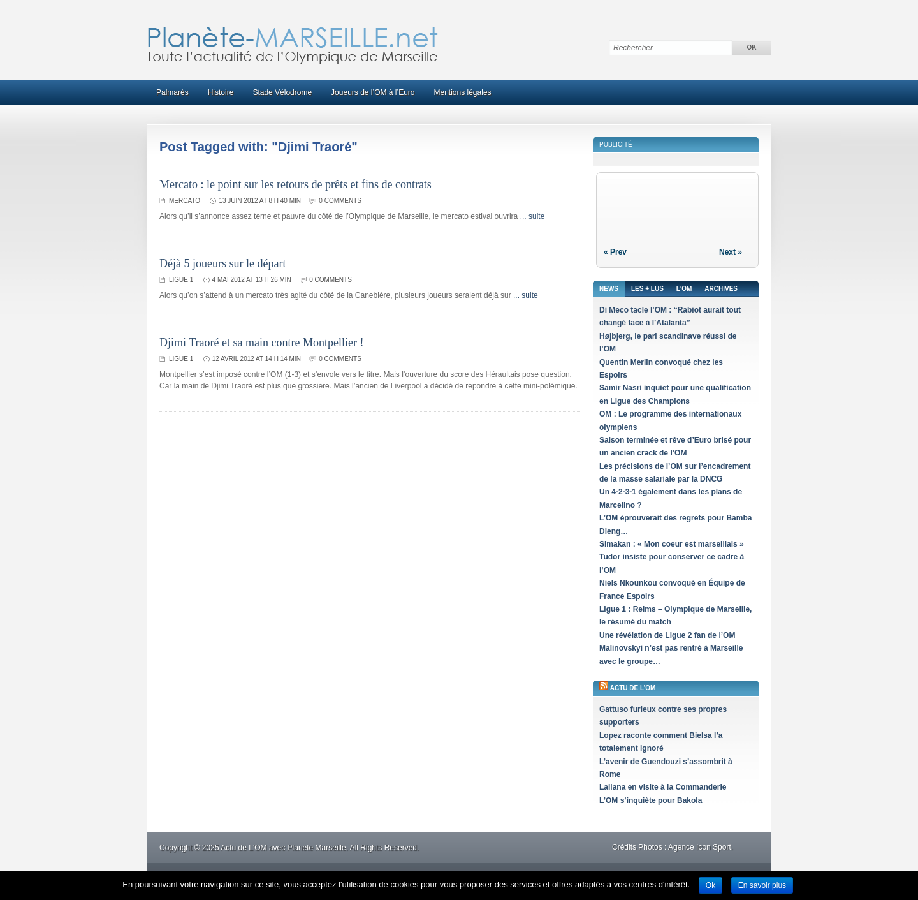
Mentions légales (463, 92)
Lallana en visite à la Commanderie (662, 787)
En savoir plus (762, 885)
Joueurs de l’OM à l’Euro (372, 92)
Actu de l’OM (633, 687)
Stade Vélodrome (282, 92)
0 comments (340, 200)
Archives (721, 288)
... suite (532, 216)
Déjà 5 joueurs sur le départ (222, 263)
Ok (710, 885)
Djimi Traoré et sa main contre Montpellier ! (261, 342)
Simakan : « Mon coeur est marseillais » (671, 544)
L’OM (684, 288)
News (608, 288)
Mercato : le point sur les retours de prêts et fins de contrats (295, 184)
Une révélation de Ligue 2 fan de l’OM (667, 635)
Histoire (221, 92)
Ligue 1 (181, 279)
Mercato (184, 200)
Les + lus (647, 288)
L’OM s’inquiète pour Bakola (650, 800)
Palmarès (172, 92)
